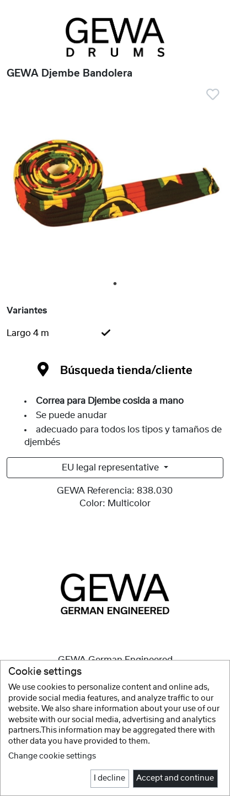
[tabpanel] (115, 184)
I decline (109, 778)
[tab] (115, 333)
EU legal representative (111, 467)
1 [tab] (116, 284)
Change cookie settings (52, 756)
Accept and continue (175, 778)
